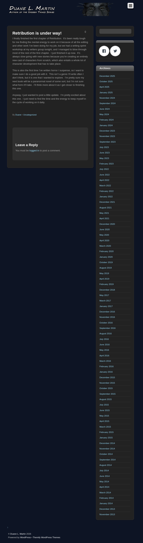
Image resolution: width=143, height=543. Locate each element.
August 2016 (105, 333)
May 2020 (104, 235)
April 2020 (104, 240)
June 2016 (104, 344)
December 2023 (107, 130)
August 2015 (105, 399)
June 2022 (104, 174)
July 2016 (104, 339)
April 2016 (104, 355)
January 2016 (106, 372)
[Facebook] (105, 51)
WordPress (25, 537)
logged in (34, 150)
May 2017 (104, 295)
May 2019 (104, 273)
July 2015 (104, 404)
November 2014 (107, 448)
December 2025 (107, 76)
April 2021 (104, 218)
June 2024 (104, 109)
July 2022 (104, 169)
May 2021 (104, 213)
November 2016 (107, 317)
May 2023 (104, 158)
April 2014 (104, 487)
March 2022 (105, 185)
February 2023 (106, 163)
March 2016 (105, 361)
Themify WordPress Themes (46, 537)
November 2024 (107, 98)
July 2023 (104, 147)
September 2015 (107, 394)
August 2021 (105, 207)
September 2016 (107, 328)
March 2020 (105, 246)
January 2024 (106, 125)
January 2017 (106, 306)
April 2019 (104, 278)
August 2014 (105, 465)
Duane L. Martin (18, 534)
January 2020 (106, 257)
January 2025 (106, 92)
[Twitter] (116, 51)
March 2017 (105, 300)
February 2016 (106, 366)
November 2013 (107, 514)
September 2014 (107, 459)
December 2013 (107, 509)
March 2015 (105, 426)
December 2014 (107, 443)
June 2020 (104, 229)
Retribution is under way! (37, 33)
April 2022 (104, 180)
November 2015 (107, 383)
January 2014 (106, 503)
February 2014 (106, 498)
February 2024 (106, 119)
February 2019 (106, 284)
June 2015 (104, 410)
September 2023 (107, 142)
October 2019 (106, 262)
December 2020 (107, 224)
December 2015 (107, 377)
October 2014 (106, 454)
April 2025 (104, 87)
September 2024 (107, 103)
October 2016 (106, 322)
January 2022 (106, 196)
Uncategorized (29, 115)
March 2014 (105, 492)
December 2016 (107, 311)
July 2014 (104, 470)
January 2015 (106, 437)
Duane (18, 115)
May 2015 (104, 415)
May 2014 (104, 481)
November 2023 (107, 136)
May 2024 (104, 114)
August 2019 (105, 267)
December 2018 (107, 290)
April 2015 (104, 421)
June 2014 (104, 476)
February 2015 (106, 432)
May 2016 (104, 350)
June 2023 (104, 152)
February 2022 (106, 191)
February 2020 (106, 251)
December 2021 (107, 202)
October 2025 (106, 81)
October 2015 (106, 388)
